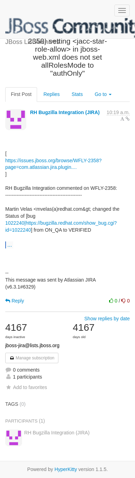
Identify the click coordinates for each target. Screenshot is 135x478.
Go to (103, 94)
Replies (51, 94)
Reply (14, 301)
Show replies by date (107, 318)
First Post (21, 94)
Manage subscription (32, 358)
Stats (77, 94)
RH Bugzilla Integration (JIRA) (65, 112)
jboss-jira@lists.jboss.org (32, 345)
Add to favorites (26, 387)
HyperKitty (66, 469)
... (9, 244)
